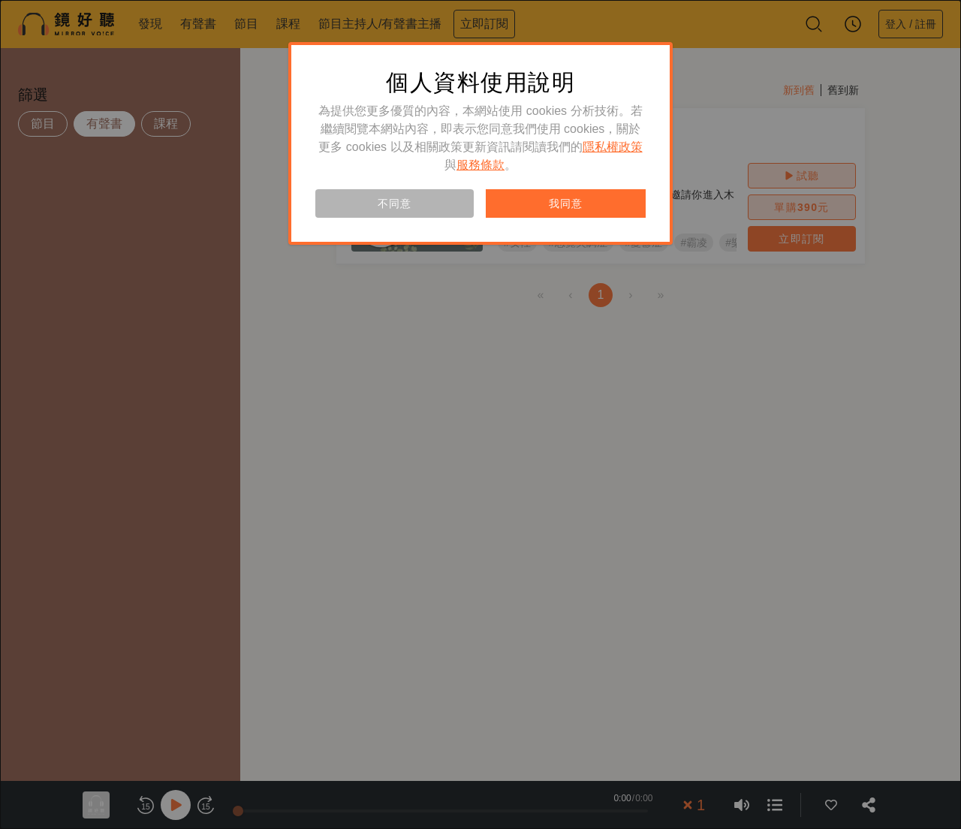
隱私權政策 (613, 146)
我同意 (565, 203)
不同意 (394, 203)
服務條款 (480, 164)
